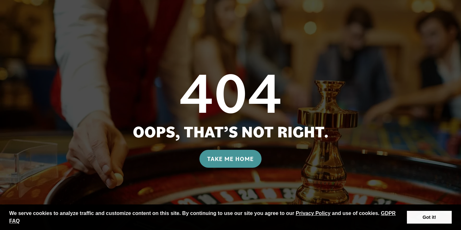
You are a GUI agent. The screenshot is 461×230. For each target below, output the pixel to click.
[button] (22, 222)
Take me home (230, 159)
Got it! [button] (429, 217)
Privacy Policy (313, 213)
